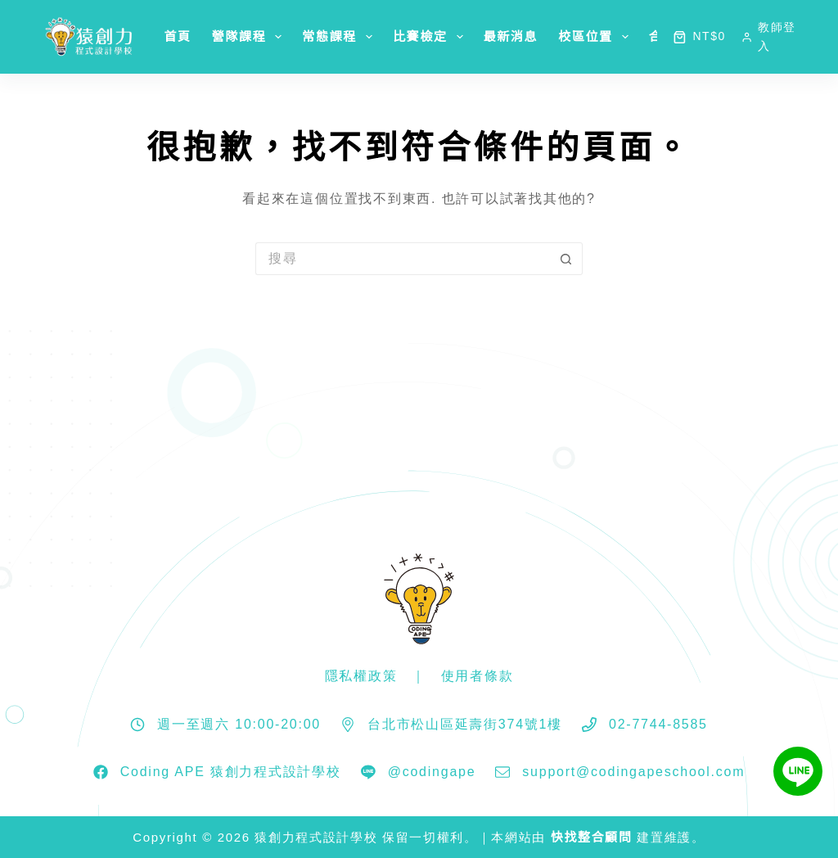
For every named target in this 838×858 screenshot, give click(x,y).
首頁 (177, 36)
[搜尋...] (402, 258)
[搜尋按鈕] (566, 258)
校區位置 (596, 37)
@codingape (432, 772)
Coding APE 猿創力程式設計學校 (230, 772)
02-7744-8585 (658, 724)
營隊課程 (250, 37)
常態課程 (340, 37)
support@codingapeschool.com (633, 772)
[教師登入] (769, 37)
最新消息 (511, 36)
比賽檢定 (431, 37)
